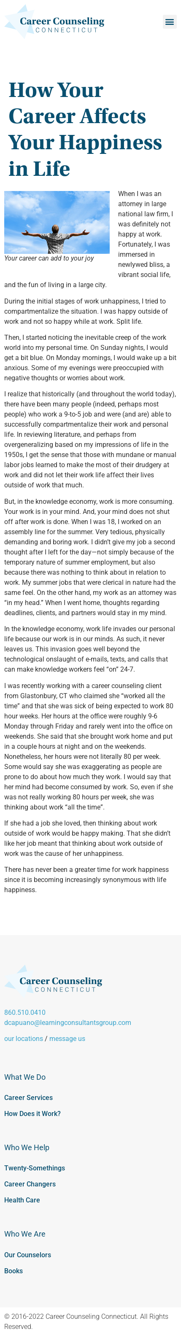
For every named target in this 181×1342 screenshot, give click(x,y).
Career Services (28, 1098)
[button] (170, 22)
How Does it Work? (32, 1114)
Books (13, 1271)
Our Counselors (27, 1255)
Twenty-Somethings (34, 1168)
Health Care (22, 1200)
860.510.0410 (25, 1013)
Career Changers (30, 1184)
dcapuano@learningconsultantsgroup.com (67, 1023)
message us (67, 1039)
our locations (23, 1039)
